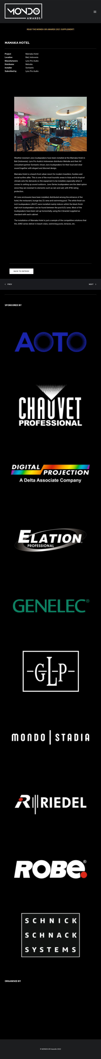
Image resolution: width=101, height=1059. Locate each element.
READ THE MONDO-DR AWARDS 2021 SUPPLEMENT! (50, 29)
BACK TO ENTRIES (21, 271)
